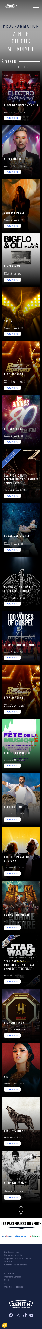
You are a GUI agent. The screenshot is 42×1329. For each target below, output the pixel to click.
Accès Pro (9, 1273)
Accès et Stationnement (15, 1264)
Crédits (7, 1280)
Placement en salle (13, 1255)
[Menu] (36, 6)
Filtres (18, 67)
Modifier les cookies (13, 1286)
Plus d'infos (12, 118)
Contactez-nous (11, 1251)
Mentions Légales (12, 1276)
